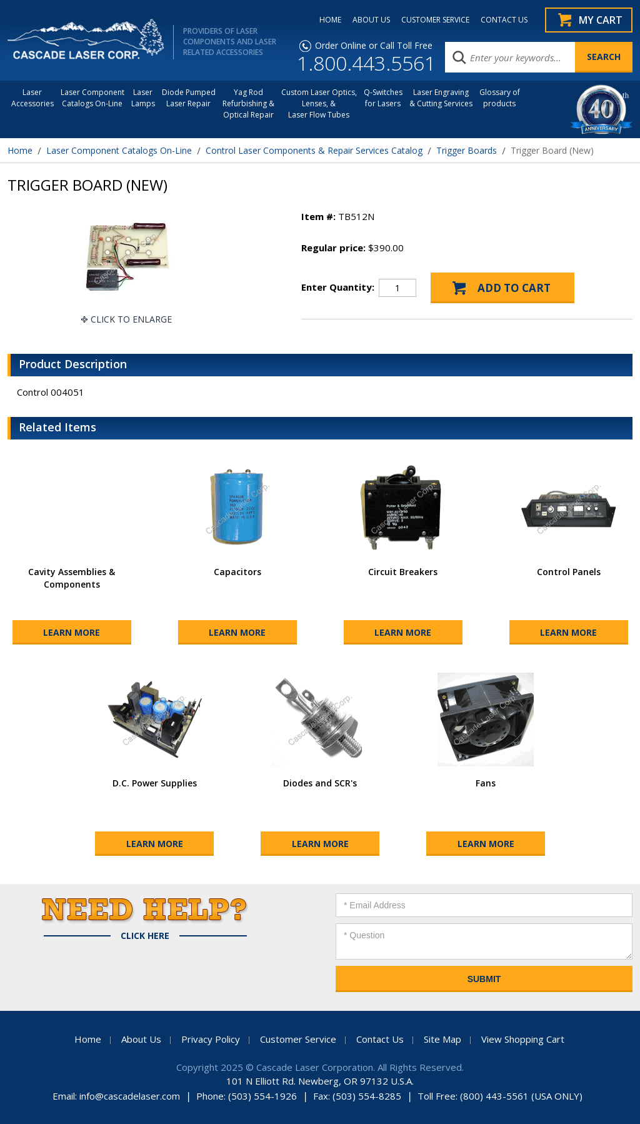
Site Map (442, 1039)
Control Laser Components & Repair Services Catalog (314, 150)
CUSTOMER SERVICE (435, 20)
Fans (486, 783)
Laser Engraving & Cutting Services (440, 98)
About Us (141, 1039)
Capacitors (237, 572)
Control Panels (569, 572)
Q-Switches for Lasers (383, 98)
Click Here (145, 935)
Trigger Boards (466, 150)
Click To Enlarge (131, 319)
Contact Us (380, 1039)
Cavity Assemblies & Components (71, 578)
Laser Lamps (143, 98)
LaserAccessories (32, 98)
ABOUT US (371, 20)
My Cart (600, 20)
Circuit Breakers (403, 572)
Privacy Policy (210, 1039)
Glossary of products (499, 98)
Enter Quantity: (337, 287)
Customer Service (298, 1039)
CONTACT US (504, 20)
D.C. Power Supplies (154, 783)
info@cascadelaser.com (129, 1096)
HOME (330, 20)
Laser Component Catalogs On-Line (92, 98)
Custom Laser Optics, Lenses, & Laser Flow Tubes (319, 103)
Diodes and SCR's (320, 783)
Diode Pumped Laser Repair (189, 98)
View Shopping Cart (522, 1039)
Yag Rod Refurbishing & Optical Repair (248, 103)
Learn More (71, 632)
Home (20, 150)
